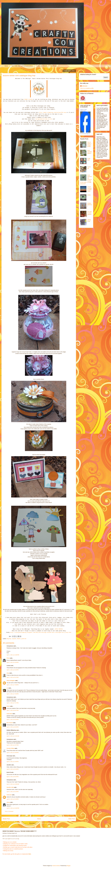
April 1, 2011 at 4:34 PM (12, 670)
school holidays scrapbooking (89, 189)
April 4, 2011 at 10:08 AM (13, 784)
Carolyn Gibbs (11, 748)
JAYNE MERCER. (59, 629)
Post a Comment (9, 811)
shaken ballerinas (89, 205)
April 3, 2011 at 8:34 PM (12, 776)
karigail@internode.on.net (43, 119)
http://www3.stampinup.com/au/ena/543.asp (52, 112)
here (30, 854)
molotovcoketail (56, 865)
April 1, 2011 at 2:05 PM (12, 662)
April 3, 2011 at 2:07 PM (12, 745)
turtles (89, 195)
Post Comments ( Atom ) (42, 823)
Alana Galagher (11, 680)
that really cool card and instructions (22, 66)
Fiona (8, 658)
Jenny (8, 802)
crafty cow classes (41, 66)
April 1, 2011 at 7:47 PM (12, 703)
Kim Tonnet (10, 722)
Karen (8, 706)
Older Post (71, 819)
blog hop (9, 638)
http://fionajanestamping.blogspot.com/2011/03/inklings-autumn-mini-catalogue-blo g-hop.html (40, 632)
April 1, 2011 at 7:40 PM (12, 694)
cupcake (14, 638)
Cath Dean (9, 713)
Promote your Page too (85, 133)
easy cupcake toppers (89, 152)
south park (88, 159)
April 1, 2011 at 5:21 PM (12, 677)
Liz (8, 688)
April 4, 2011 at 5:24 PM (12, 791)
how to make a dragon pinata (89, 144)
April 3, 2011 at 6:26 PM (12, 769)
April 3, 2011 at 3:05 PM (12, 752)
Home (6, 66)
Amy (8, 673)
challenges (54, 66)
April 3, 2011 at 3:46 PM (12, 761)
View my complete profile (87, 88)
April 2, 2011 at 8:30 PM (12, 727)
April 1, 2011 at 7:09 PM (12, 684)
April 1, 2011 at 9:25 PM (12, 719)
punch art (24, 638)
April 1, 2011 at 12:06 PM (13, 655)
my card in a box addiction (89, 213)
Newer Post (6, 819)
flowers (19, 638)
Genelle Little (10, 787)
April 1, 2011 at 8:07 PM (12, 710)
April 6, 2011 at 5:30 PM (12, 799)
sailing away (89, 220)
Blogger (68, 865)
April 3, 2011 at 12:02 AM (13, 736)
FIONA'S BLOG (28, 99)
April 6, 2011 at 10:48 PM (13, 808)
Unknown (9, 794)
